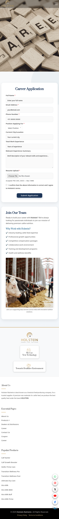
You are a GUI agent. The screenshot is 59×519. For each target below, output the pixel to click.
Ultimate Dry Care (8, 481)
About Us (5, 416)
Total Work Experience (15, 141)
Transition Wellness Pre (10, 471)
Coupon (4, 436)
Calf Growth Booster (9, 462)
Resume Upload (13, 170)
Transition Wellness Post (10, 476)
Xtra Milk (4, 485)
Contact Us (5, 432)
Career (4, 428)
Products (5, 420)
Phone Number (13, 114)
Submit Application (29, 195)
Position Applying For (15, 123)
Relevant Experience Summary (18, 151)
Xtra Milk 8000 (7, 490)
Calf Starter (5, 458)
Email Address (12, 105)
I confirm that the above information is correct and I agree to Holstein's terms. (29, 186)
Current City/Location (14, 132)
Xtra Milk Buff (6, 494)
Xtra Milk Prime (7, 499)
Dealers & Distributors (10, 424)
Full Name (10, 95)
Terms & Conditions (36, 515)
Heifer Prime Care (8, 467)
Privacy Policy (22, 515)
